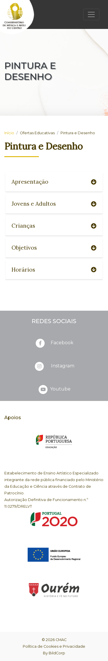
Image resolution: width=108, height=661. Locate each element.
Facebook (54, 343)
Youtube (54, 389)
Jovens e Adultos (54, 203)
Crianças (54, 225)
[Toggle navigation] (91, 14)
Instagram (54, 366)
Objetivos (54, 247)
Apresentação (54, 181)
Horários (54, 269)
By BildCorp (54, 653)
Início (9, 133)
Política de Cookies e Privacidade (54, 646)
